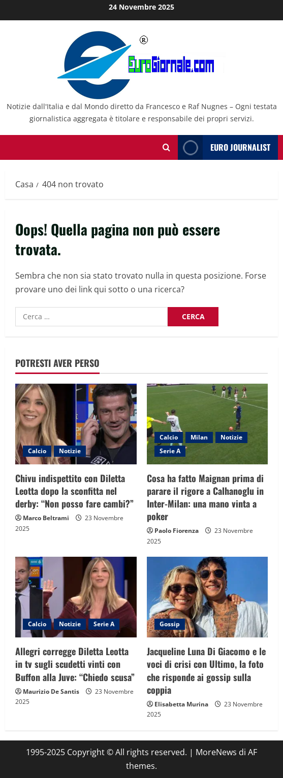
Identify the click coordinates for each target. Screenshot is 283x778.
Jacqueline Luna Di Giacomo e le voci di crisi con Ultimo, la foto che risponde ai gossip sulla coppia (206, 670)
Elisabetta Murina (181, 704)
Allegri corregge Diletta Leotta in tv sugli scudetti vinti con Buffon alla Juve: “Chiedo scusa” (75, 664)
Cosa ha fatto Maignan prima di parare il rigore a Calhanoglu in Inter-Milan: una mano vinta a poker (205, 497)
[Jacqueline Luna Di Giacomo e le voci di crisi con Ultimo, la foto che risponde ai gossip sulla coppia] (207, 597)
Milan (199, 437)
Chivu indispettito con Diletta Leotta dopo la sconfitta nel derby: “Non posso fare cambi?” (74, 490)
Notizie (70, 451)
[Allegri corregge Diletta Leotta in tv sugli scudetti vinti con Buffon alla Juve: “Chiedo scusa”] (76, 597)
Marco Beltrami (46, 518)
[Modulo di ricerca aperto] (166, 147)
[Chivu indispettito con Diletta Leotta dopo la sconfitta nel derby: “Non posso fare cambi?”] (76, 424)
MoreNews (216, 752)
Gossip (170, 624)
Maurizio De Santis (51, 691)
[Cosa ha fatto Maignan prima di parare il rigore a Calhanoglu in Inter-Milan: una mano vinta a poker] (207, 424)
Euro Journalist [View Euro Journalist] (224, 147)
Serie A (170, 451)
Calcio (37, 451)
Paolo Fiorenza (176, 530)
